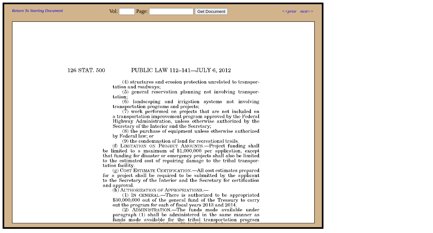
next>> (306, 11)
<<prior (289, 11)
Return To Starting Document (37, 10)
